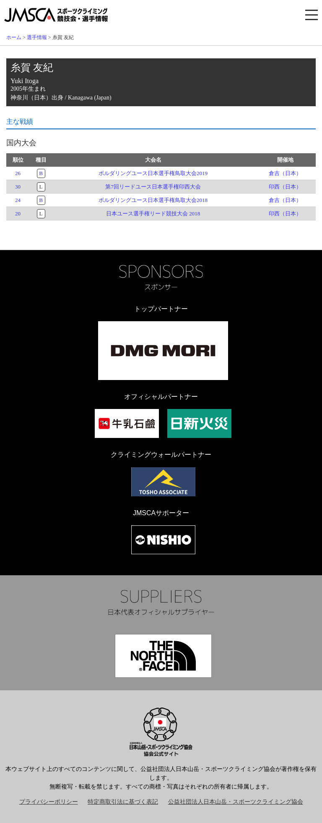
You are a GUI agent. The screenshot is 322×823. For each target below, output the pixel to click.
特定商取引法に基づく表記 (123, 802)
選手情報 (37, 37)
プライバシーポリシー (48, 802)
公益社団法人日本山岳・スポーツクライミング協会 (235, 802)
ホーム (13, 37)
